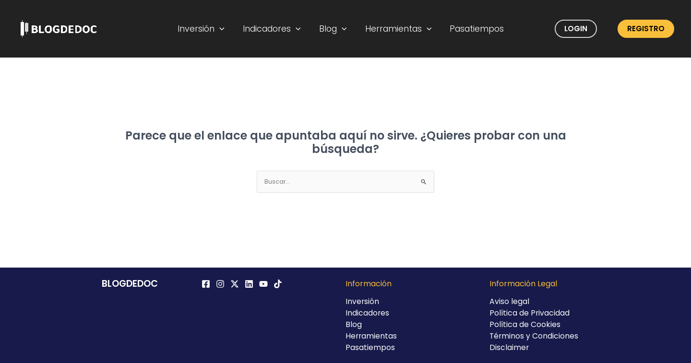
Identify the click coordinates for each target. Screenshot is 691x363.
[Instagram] (220, 284)
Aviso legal (509, 301)
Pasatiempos (472, 29)
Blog (333, 29)
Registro (646, 28)
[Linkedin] (249, 284)
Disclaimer (509, 347)
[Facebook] (206, 284)
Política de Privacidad (530, 312)
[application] (226, 29)
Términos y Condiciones (534, 335)
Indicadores (275, 29)
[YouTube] (263, 284)
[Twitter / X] (234, 284)
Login (575, 28)
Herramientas (396, 29)
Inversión (207, 29)
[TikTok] (278, 284)
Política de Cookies (525, 324)
